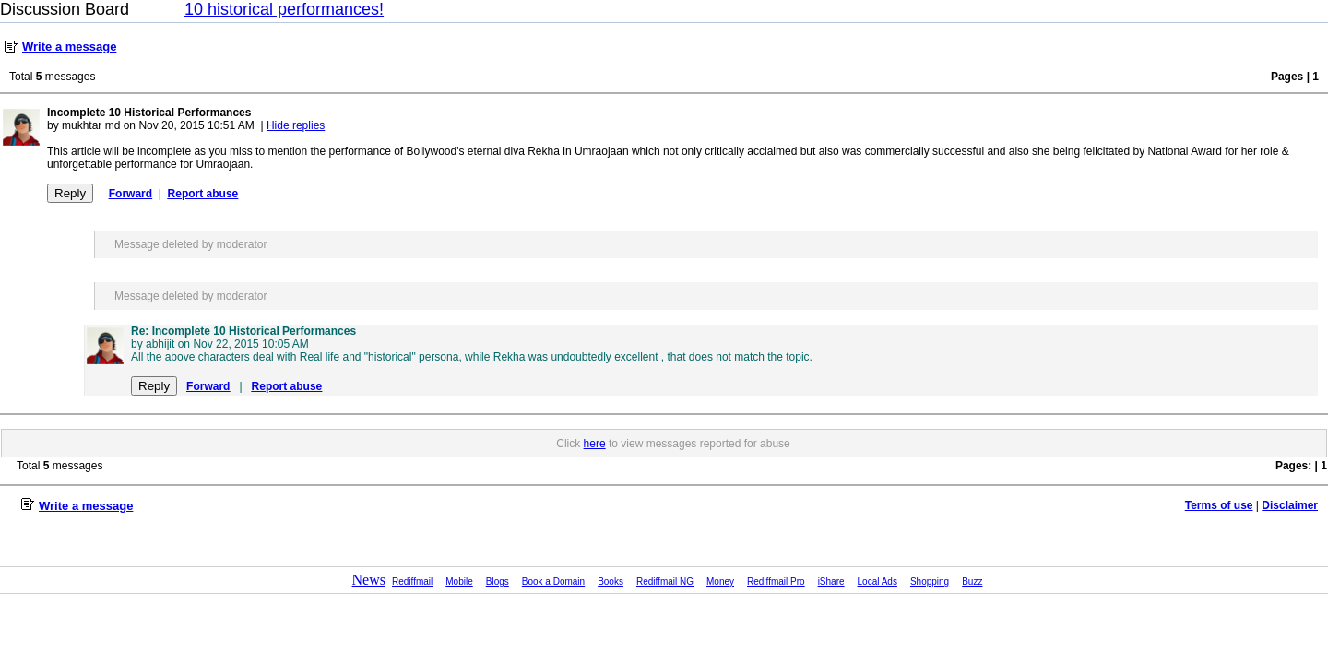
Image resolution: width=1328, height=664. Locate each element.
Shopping (929, 581)
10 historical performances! (284, 9)
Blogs (497, 581)
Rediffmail (412, 581)
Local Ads (877, 581)
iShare (831, 581)
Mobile (458, 581)
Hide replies (296, 125)
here (595, 443)
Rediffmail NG (665, 581)
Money (720, 581)
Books (610, 581)
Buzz (972, 581)
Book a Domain (553, 581)
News (368, 579)
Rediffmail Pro (776, 581)
